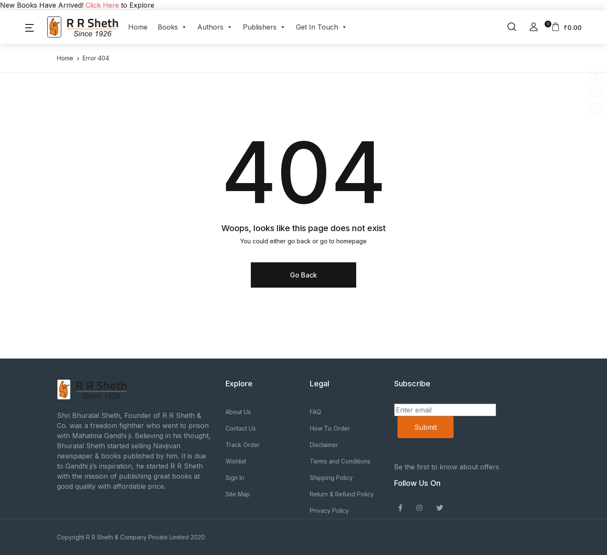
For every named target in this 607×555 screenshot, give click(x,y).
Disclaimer (324, 444)
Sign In (235, 477)
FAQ (315, 411)
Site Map (238, 494)
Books (172, 27)
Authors (215, 27)
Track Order (243, 444)
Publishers (264, 27)
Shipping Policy (331, 477)
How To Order (330, 428)
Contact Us (241, 428)
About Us (238, 411)
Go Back (303, 275)
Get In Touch (321, 27)
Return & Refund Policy (342, 494)
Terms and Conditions (340, 461)
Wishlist (236, 461)
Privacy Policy (329, 510)
